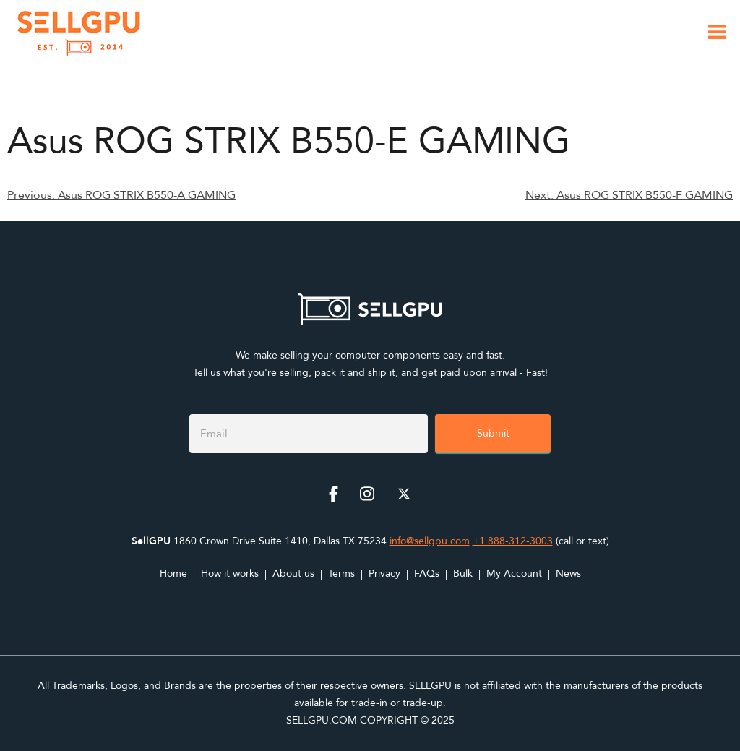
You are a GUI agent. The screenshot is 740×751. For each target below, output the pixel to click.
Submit (493, 433)
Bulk (463, 573)
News (568, 573)
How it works (230, 573)
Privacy (384, 573)
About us (293, 573)
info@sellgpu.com (430, 541)
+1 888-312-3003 (513, 541)
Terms (341, 573)
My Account (514, 573)
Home (173, 573)
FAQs (426, 573)
